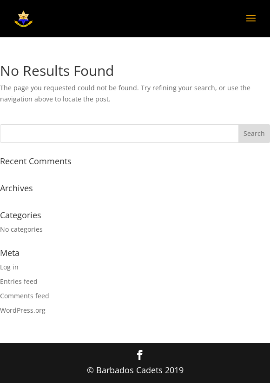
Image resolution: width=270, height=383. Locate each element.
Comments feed (24, 295)
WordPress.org (23, 310)
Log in (9, 266)
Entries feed (19, 281)
